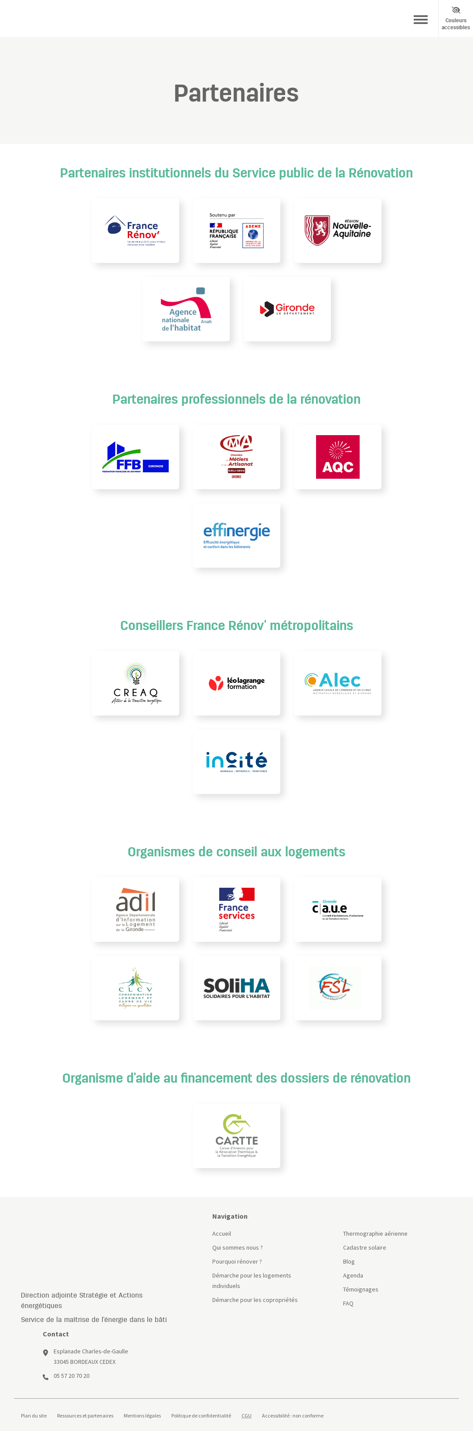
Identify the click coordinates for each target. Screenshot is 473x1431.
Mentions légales (142, 1415)
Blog (349, 1261)
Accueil (221, 1233)
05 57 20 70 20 (71, 1376)
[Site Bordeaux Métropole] (101, 18)
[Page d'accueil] (31, 18)
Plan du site (34, 1415)
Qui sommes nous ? (237, 1247)
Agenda (353, 1275)
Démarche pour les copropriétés (255, 1300)
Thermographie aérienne (375, 1233)
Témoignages (360, 1289)
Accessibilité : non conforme (292, 1415)
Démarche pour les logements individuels (251, 1280)
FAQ (348, 1303)
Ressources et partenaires (85, 1415)
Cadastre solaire (364, 1247)
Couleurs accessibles (456, 19)
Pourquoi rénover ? (237, 1261)
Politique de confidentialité (201, 1415)
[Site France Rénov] (109, 1225)
